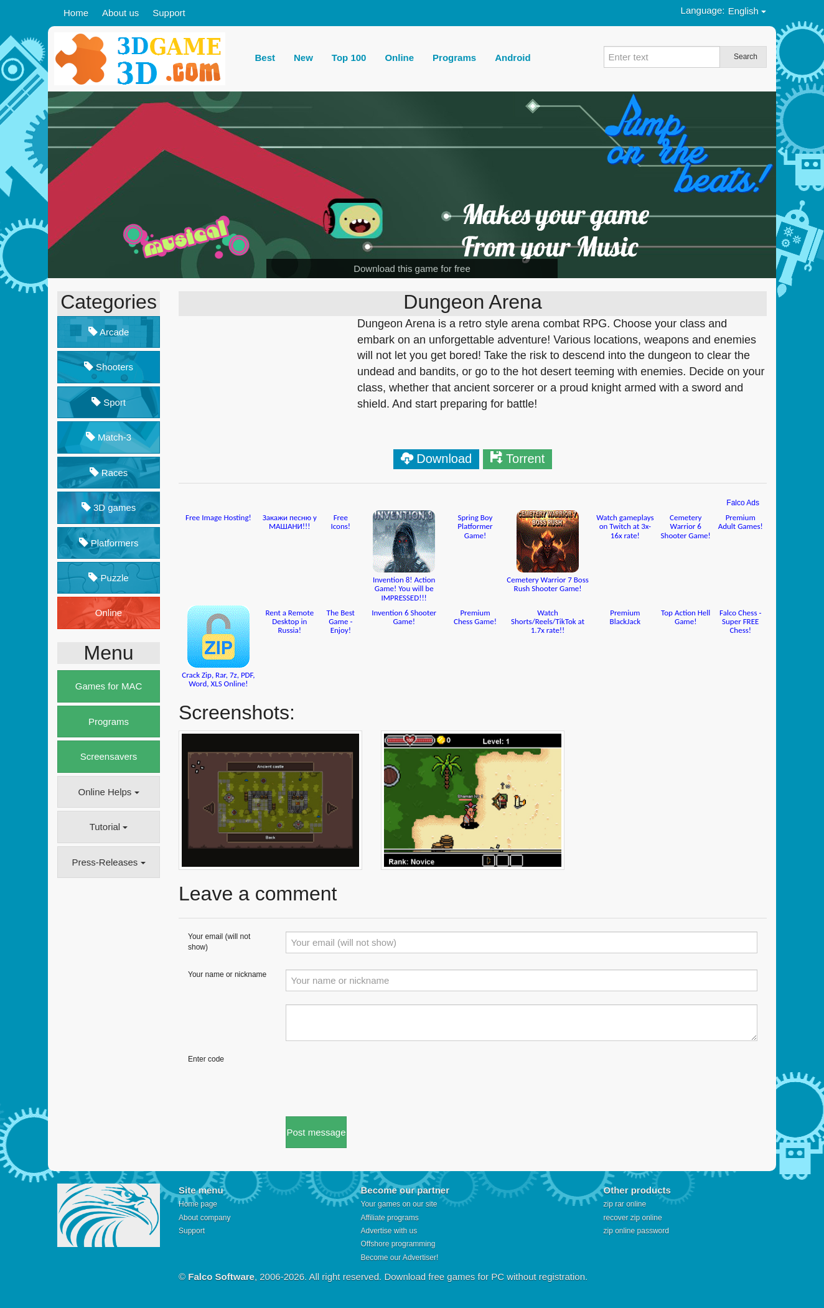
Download (444, 458)
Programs (108, 721)
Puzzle (108, 577)
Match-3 (108, 437)
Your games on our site (399, 1204)
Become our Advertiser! (400, 1257)
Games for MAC (109, 686)
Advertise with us (389, 1230)
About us (120, 12)
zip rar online (625, 1204)
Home (75, 12)
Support (168, 12)
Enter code (206, 1059)
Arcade (108, 332)
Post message (315, 1132)
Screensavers (109, 756)
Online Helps (108, 792)
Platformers (109, 543)
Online (108, 612)
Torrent (525, 458)
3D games (109, 507)
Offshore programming (398, 1244)
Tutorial (109, 826)
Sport (108, 402)
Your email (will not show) (219, 941)
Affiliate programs (390, 1217)
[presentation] (380, 1078)
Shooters (108, 367)
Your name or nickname (227, 974)
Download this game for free (412, 268)
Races (109, 472)
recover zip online (633, 1217)
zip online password (636, 1230)
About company (204, 1217)
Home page (198, 1204)
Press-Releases (108, 862)
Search (745, 56)
